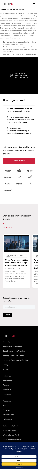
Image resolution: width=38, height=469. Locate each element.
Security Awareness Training (14, 351)
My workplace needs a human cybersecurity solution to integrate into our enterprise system (20, 119)
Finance (6, 385)
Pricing (5, 365)
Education (7, 394)
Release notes (8, 415)
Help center (7, 419)
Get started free (19, 161)
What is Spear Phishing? (12, 439)
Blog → (6, 223)
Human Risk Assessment (12, 346)
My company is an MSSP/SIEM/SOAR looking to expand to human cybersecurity (19, 130)
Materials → (7, 227)
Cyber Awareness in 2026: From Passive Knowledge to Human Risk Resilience (16, 262)
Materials (6, 410)
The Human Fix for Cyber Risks (14, 256)
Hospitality (7, 390)
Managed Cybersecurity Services (15, 360)
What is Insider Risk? (11, 435)
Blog (4, 405)
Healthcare (7, 380)
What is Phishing (9, 430)
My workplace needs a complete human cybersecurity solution (19, 110)
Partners (6, 369)
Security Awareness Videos (13, 355)
